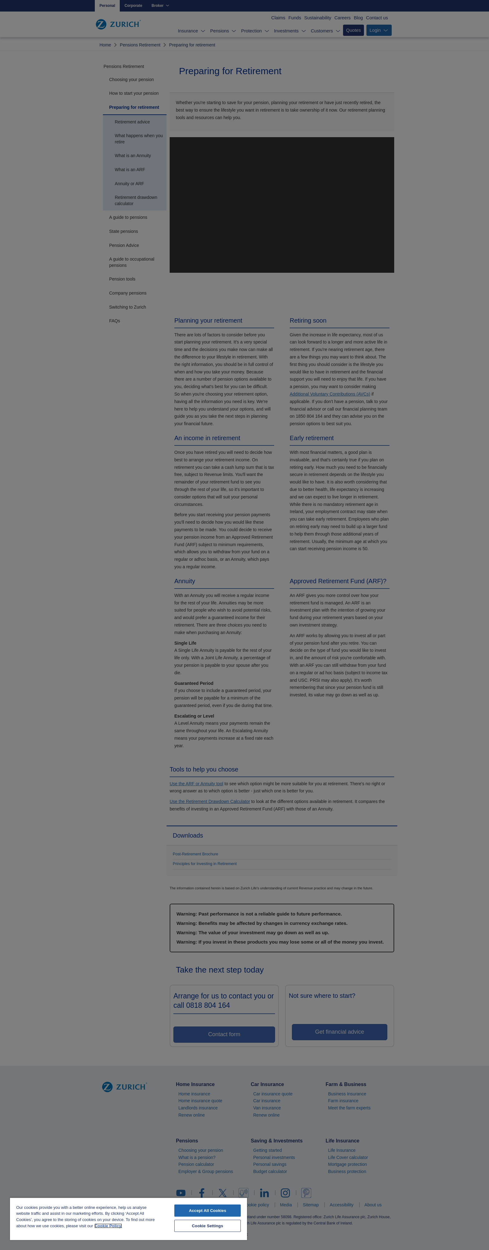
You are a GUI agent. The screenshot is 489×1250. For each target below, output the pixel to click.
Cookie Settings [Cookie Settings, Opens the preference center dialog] (207, 1226)
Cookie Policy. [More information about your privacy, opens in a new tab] (108, 1226)
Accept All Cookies (207, 1210)
